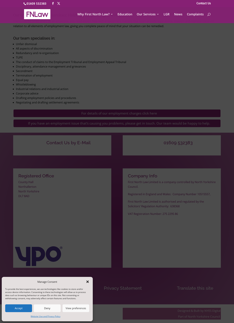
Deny (47, 308)
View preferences (76, 308)
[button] (87, 281)
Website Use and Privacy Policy (45, 316)
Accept (18, 308)
